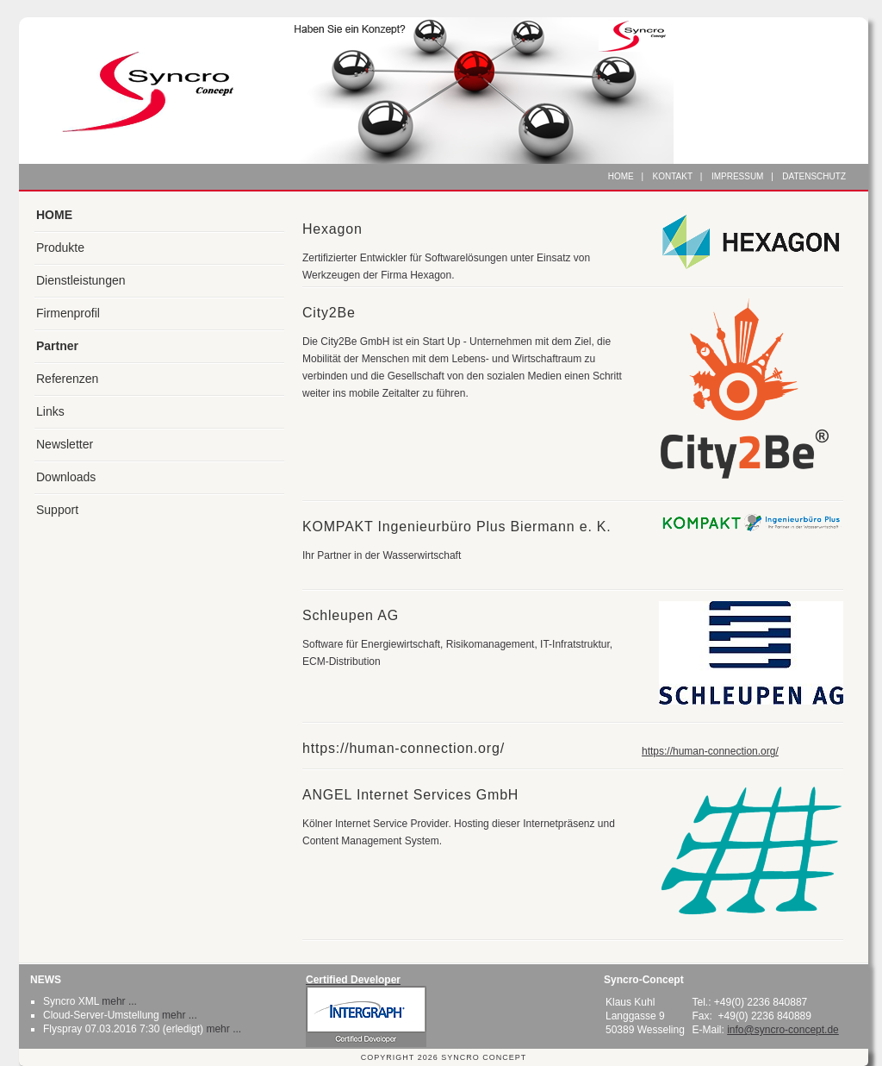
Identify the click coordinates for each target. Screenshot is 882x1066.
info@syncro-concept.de (783, 1030)
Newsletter (64, 444)
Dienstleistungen (81, 280)
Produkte (60, 247)
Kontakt (673, 176)
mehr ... (119, 1001)
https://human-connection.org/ (710, 751)
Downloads (66, 477)
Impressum (737, 176)
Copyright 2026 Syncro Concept (443, 1057)
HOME (54, 215)
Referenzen (67, 379)
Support (57, 510)
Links (50, 411)
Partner (57, 346)
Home (621, 176)
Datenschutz (814, 176)
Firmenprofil (68, 313)
